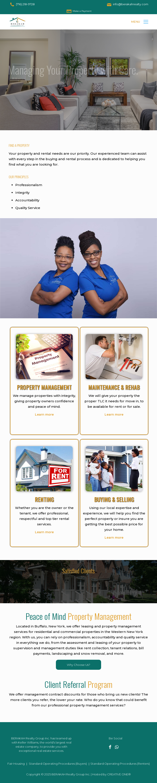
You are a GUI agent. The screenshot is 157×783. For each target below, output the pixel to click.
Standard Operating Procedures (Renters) (120, 763)
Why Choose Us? (78, 664)
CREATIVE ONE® (119, 774)
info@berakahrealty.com (130, 4)
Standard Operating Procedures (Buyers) (58, 763)
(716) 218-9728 (25, 4)
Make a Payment (82, 11)
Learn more (44, 414)
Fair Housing (16, 763)
